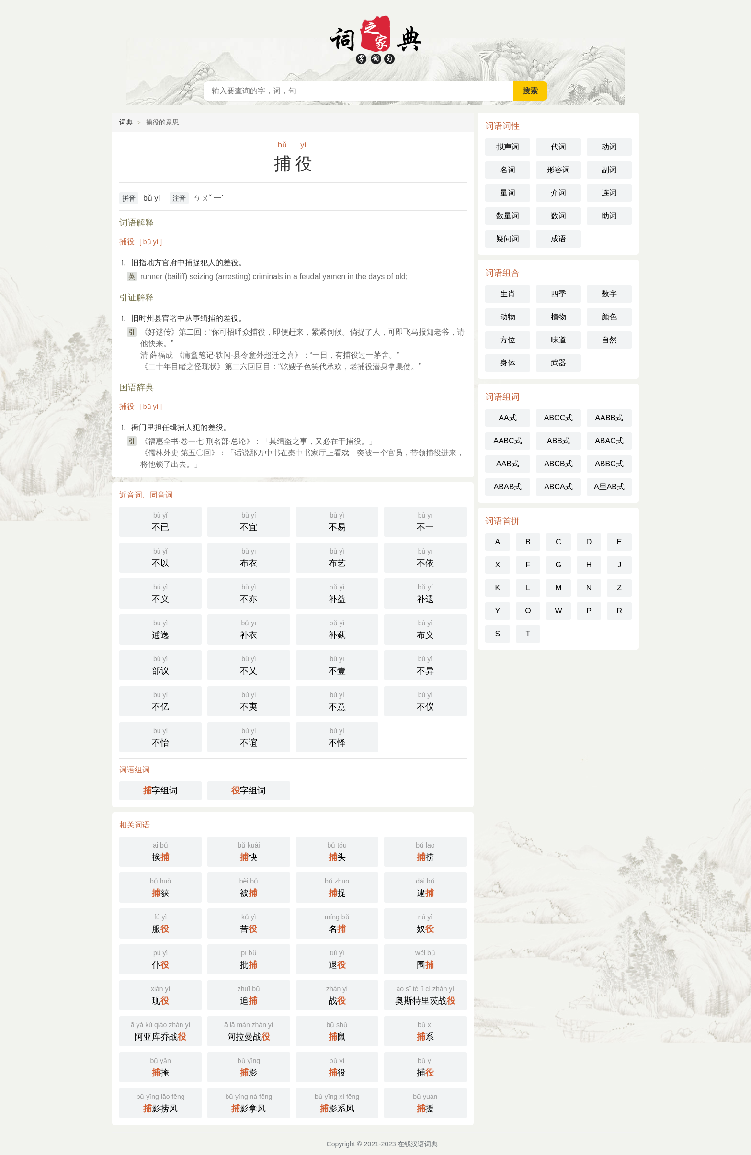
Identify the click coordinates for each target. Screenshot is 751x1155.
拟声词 (507, 147)
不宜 (248, 521)
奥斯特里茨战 (425, 994)
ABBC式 (609, 464)
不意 (337, 700)
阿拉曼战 (248, 1030)
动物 (507, 317)
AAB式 (507, 464)
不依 (425, 556)
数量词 (507, 216)
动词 (609, 147)
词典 (126, 122)
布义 (425, 628)
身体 (507, 363)
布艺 (337, 556)
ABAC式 (609, 441)
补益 (337, 592)
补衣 (248, 628)
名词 (507, 170)
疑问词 (507, 239)
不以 (160, 556)
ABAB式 (508, 487)
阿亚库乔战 (160, 1030)
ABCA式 (558, 487)
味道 (558, 340)
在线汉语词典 (375, 38)
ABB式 (558, 441)
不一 (425, 521)
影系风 (337, 1102)
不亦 (248, 592)
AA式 (507, 418)
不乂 (248, 664)
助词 (609, 216)
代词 (558, 147)
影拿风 (248, 1102)
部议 (160, 664)
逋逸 (160, 628)
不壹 (337, 664)
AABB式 (609, 418)
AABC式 (507, 441)
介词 (558, 193)
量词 (507, 193)
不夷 (248, 700)
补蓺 (337, 628)
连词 (609, 193)
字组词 (160, 790)
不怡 (160, 736)
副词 (609, 170)
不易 (337, 521)
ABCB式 (558, 464)
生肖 (507, 294)
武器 (558, 363)
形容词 (558, 170)
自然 (609, 340)
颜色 (609, 317)
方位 (507, 340)
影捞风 (160, 1102)
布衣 (248, 556)
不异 (425, 664)
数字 (609, 294)
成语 (558, 239)
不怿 (337, 736)
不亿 (160, 700)
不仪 (425, 700)
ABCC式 (558, 418)
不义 (160, 592)
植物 (558, 317)
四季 (558, 294)
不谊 (248, 736)
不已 (160, 521)
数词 (558, 216)
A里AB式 (609, 487)
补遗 (425, 592)
